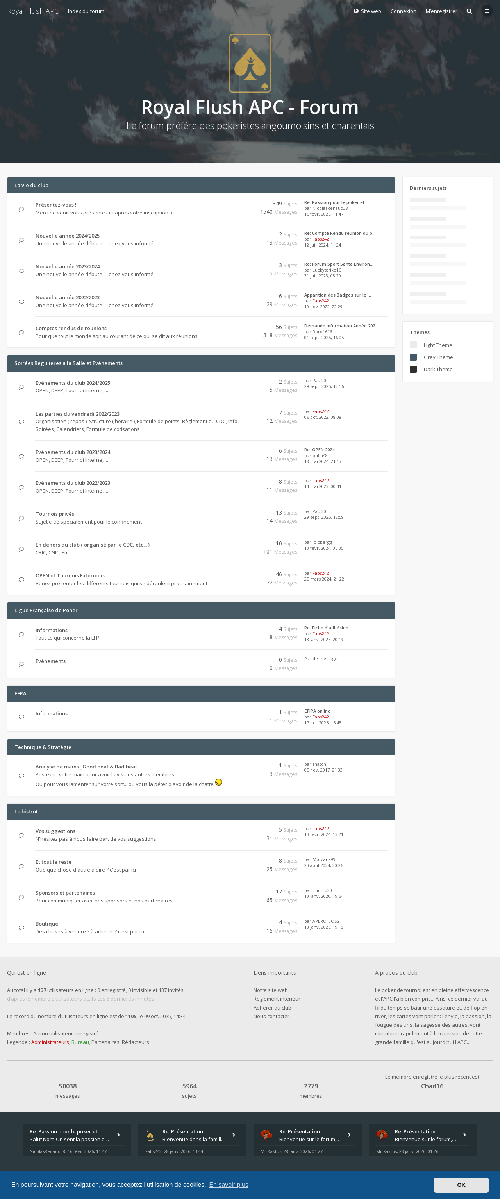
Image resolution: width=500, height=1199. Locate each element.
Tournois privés (55, 513)
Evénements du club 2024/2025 (73, 382)
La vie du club (31, 185)
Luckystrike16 (326, 270)
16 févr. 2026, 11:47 (323, 214)
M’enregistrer (441, 10)
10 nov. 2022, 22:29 (323, 306)
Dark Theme (438, 369)
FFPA (20, 693)
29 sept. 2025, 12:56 (324, 386)
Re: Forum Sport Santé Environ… (338, 264)
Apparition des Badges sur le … (337, 295)
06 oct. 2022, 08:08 (322, 417)
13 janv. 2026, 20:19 (323, 639)
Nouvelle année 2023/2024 (68, 266)
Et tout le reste (53, 861)
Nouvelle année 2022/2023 (68, 297)
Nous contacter (271, 1016)
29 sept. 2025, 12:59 (324, 517)
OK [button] (461, 1185)
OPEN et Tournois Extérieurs (70, 575)
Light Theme (438, 344)
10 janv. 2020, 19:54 (323, 896)
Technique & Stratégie (42, 746)
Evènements (51, 661)
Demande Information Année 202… (341, 326)
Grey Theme (438, 357)
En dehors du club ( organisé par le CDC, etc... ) (93, 544)
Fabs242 (320, 239)
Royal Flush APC (33, 11)
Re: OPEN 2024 (319, 449)
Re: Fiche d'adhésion (326, 628)
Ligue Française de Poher (46, 610)
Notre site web (271, 990)
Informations (52, 630)
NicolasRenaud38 (330, 208)
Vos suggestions (55, 830)
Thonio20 (322, 890)
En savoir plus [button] (228, 1184)
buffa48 (320, 455)
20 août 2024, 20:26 (323, 865)
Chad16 (432, 1086)
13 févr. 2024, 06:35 (323, 548)
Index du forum (86, 10)
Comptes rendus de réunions (71, 328)
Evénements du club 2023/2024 (73, 452)
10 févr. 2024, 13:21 (323, 834)
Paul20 (319, 380)
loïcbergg (322, 542)
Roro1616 (322, 331)
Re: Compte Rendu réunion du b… (340, 233)
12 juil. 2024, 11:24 (322, 245)
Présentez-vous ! (56, 204)
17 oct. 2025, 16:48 (322, 722)
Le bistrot (26, 811)
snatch (319, 764)
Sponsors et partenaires (65, 892)
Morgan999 (324, 859)
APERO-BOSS (325, 921)
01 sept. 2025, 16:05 (324, 337)
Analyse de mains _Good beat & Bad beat (86, 766)
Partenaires (105, 1041)
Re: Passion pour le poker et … (336, 202)
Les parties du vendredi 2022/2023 (78, 413)
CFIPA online (317, 711)
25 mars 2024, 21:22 (324, 579)
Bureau (80, 1041)
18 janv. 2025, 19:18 (323, 927)
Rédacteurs (135, 1041)
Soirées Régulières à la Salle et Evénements (68, 362)
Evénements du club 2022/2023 (73, 482)
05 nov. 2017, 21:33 (323, 770)
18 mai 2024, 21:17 (322, 461)
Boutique (47, 923)
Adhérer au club (272, 1007)
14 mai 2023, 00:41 (322, 486)
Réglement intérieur (277, 998)
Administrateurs (50, 1041)
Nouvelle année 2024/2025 (68, 235)
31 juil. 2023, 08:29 (322, 276)
